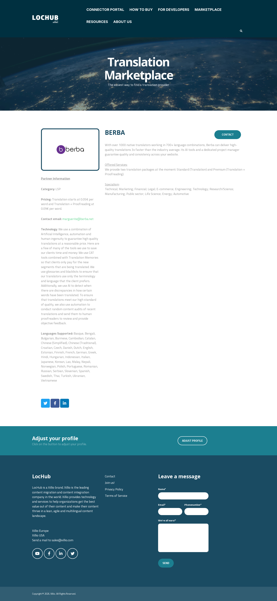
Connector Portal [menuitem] (105, 9)
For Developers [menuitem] (173, 9)
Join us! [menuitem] (110, 483)
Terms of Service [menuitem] (116, 496)
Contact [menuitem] (110, 476)
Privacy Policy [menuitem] (114, 489)
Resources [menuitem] (97, 22)
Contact (228, 134)
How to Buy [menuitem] (141, 9)
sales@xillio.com (62, 540)
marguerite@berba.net (78, 219)
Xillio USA (38, 535)
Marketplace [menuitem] (208, 9)
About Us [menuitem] (122, 22)
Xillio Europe (40, 531)
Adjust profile (192, 440)
